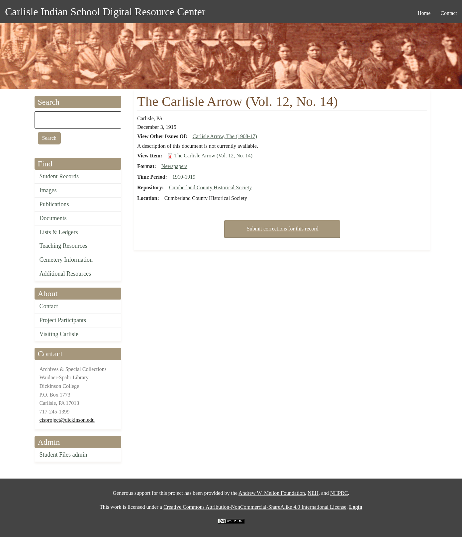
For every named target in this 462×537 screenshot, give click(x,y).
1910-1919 (183, 177)
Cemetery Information (66, 259)
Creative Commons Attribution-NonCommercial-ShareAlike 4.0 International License (254, 507)
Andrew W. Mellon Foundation (271, 493)
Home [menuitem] (423, 13)
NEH (313, 493)
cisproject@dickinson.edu (67, 420)
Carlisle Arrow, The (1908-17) (225, 136)
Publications (54, 204)
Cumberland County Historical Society (210, 187)
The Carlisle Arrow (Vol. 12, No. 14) (213, 155)
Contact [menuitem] (448, 13)
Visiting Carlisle (59, 334)
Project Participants (63, 320)
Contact (49, 306)
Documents (53, 218)
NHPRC (339, 493)
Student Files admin (63, 454)
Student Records (59, 176)
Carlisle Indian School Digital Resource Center (105, 12)
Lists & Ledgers (59, 232)
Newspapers (174, 166)
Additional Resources (65, 273)
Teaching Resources (63, 245)
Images (48, 190)
